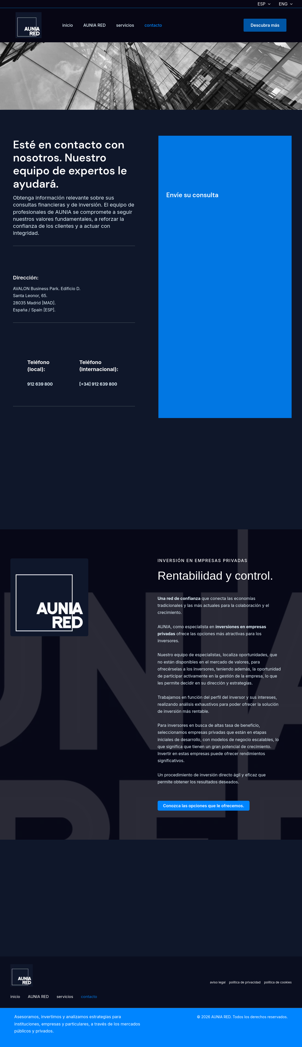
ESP (264, 4)
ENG (286, 4)
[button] (268, 4)
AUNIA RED (94, 25)
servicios (125, 25)
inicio (67, 25)
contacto (153, 25)
